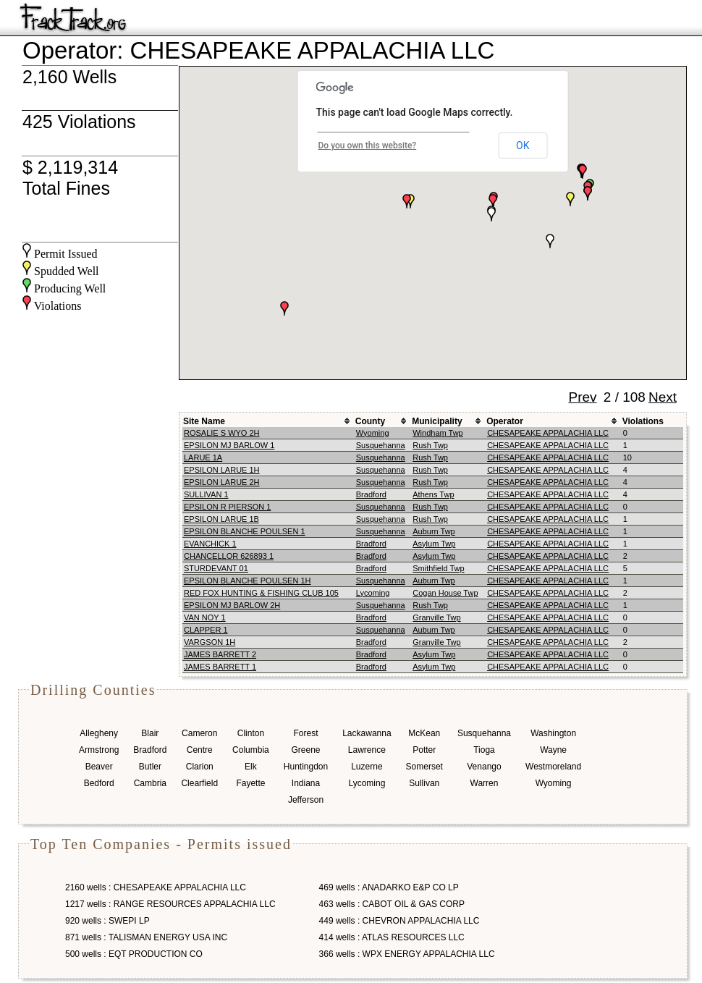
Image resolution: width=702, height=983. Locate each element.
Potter (424, 750)
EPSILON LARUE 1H (222, 469)
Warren (484, 783)
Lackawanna (366, 733)
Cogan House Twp (445, 592)
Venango (484, 766)
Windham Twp (438, 433)
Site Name (204, 421)
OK (522, 145)
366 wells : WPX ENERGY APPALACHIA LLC (407, 954)
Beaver (99, 766)
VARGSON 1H (209, 642)
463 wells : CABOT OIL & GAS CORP (392, 904)
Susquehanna (380, 445)
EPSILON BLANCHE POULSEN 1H (247, 580)
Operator (504, 421)
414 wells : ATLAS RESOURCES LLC (392, 937)
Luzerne (366, 766)
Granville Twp (436, 617)
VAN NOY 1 (205, 617)
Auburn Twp (434, 531)
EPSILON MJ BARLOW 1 (229, 445)
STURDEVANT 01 (216, 568)
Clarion (199, 766)
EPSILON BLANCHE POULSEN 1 (244, 531)
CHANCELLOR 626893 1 (229, 556)
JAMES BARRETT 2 (220, 654)
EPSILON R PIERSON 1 (227, 506)
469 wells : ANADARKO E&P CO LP (389, 887)
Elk (251, 766)
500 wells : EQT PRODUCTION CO (134, 954)
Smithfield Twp (438, 568)
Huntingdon (306, 766)
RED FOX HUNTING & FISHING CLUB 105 (261, 592)
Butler (150, 766)
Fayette (250, 783)
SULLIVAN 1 (206, 494)
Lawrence (367, 750)
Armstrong (99, 750)
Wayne (553, 750)
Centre (200, 750)
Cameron (199, 733)
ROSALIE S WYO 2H (222, 433)
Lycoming (373, 592)
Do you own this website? (367, 145)
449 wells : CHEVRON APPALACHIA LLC (399, 921)
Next (662, 397)
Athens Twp (433, 494)
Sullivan (424, 783)
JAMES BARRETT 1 (220, 666)
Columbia (250, 750)
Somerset (424, 766)
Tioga (484, 750)
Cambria (150, 783)
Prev (582, 397)
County (370, 421)
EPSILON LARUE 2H (222, 482)
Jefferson (305, 800)
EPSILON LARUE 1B (221, 519)
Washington (553, 733)
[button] (550, 241)
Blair (149, 733)
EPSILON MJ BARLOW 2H (232, 605)
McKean (424, 733)
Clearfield (199, 783)
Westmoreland (553, 766)
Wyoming (372, 433)
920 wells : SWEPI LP (107, 921)
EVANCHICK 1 (210, 543)
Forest (305, 733)
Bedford (99, 783)
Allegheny (99, 733)
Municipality (437, 421)
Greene (305, 750)
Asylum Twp (434, 543)
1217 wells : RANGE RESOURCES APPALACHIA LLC (170, 904)
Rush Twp (430, 445)
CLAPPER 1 (206, 629)
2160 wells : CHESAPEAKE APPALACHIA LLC (155, 887)
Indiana (306, 783)
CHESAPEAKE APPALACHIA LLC (548, 433)
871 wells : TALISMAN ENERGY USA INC (146, 937)
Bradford (371, 494)
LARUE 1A (203, 457)
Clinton (250, 733)
